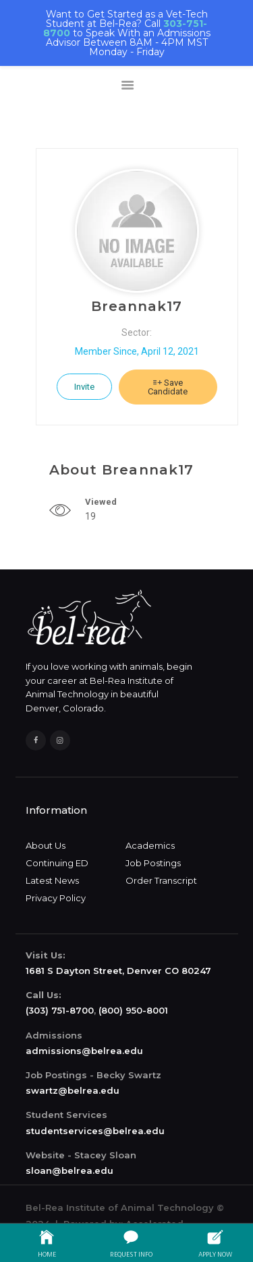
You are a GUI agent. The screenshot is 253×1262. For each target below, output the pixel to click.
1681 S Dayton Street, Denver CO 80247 (118, 970)
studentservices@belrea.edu (95, 1130)
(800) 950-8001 (133, 1010)
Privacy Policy (56, 897)
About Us (45, 845)
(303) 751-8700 (60, 1010)
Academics (150, 845)
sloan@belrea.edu (69, 1170)
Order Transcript (161, 880)
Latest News (52, 880)
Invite (84, 387)
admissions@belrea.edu (84, 1050)
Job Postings (153, 862)
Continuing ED (57, 862)
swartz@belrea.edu (72, 1090)
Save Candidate (168, 387)
